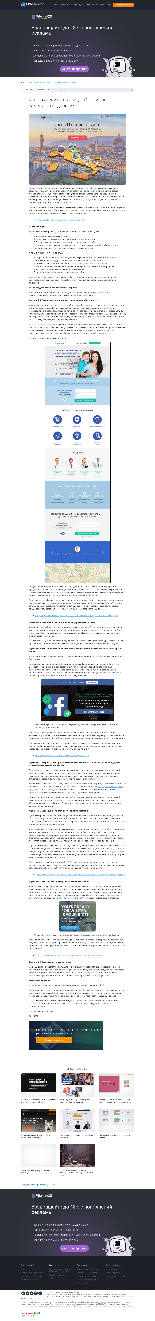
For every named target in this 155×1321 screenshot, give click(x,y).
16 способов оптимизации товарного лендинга (114, 1136)
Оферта (52, 1278)
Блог (23, 1269)
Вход (109, 5)
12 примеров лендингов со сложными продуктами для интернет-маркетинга (115, 1101)
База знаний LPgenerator (31, 1276)
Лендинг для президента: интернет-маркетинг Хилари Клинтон (75, 1101)
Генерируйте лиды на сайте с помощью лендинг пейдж (62, 755)
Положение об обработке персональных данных (60, 1270)
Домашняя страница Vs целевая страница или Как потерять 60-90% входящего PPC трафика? (80, 874)
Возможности (59, 5)
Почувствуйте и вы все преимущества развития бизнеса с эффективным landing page (76, 615)
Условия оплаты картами (30, 1316)
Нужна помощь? (98, 5)
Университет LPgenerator (32, 1273)
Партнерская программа (87, 1279)
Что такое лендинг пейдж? (42, 324)
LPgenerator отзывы (29, 1279)
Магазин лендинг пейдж (87, 1276)
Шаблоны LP (72, 5)
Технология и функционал (88, 1269)
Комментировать (54, 1040)
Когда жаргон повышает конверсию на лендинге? (76, 1136)
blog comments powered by (39, 1184)
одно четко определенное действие (89, 263)
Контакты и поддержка (59, 1275)
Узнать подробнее (74, 69)
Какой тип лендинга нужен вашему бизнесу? (35, 1171)
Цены (81, 5)
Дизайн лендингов (112, 1273)
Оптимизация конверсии (115, 1276)
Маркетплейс (82, 1283)
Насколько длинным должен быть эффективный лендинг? (35, 1136)
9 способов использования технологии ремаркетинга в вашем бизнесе (69, 955)
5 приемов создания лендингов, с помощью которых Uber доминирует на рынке (76, 1172)
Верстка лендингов (113, 1269)
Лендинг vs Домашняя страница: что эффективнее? (60, 220)
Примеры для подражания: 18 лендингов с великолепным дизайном (38, 1101)
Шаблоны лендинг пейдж (87, 1273)
